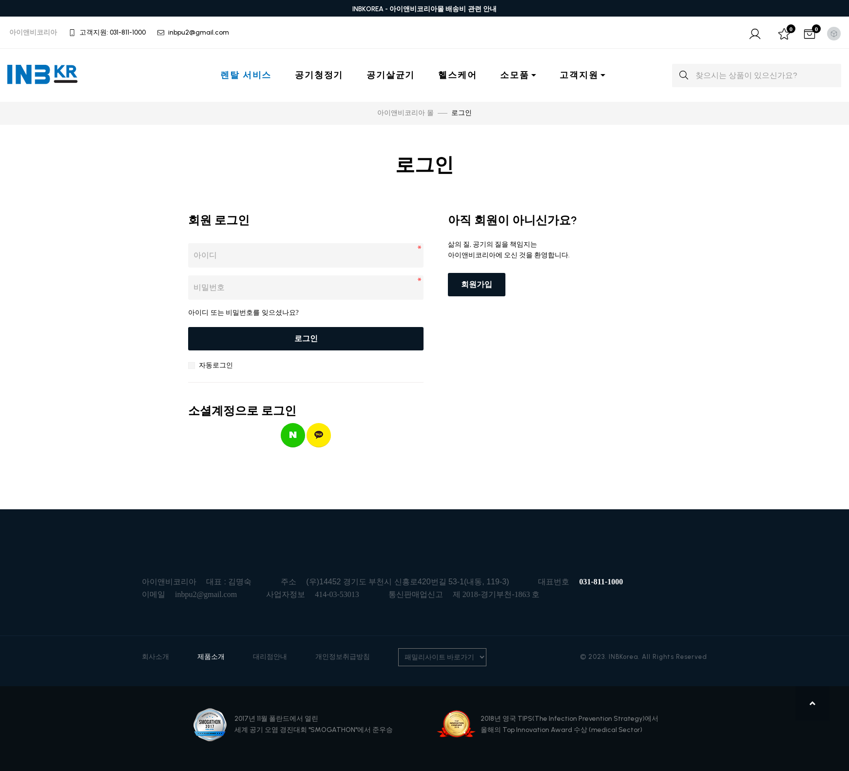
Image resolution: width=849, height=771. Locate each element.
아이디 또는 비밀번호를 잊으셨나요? (243, 312)
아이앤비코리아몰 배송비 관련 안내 (443, 9)
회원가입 (476, 284)
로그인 (306, 338)
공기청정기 (319, 75)
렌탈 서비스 (245, 75)
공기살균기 (391, 75)
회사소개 (155, 656)
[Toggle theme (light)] (834, 33)
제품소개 (211, 656)
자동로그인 (216, 365)
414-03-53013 (337, 594)
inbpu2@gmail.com (206, 594)
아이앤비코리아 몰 (405, 112)
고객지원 (579, 75)
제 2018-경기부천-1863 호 (496, 594)
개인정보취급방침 (342, 656)
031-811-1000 (601, 582)
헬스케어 (457, 75)
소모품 (514, 75)
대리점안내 (270, 656)
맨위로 (813, 703)
